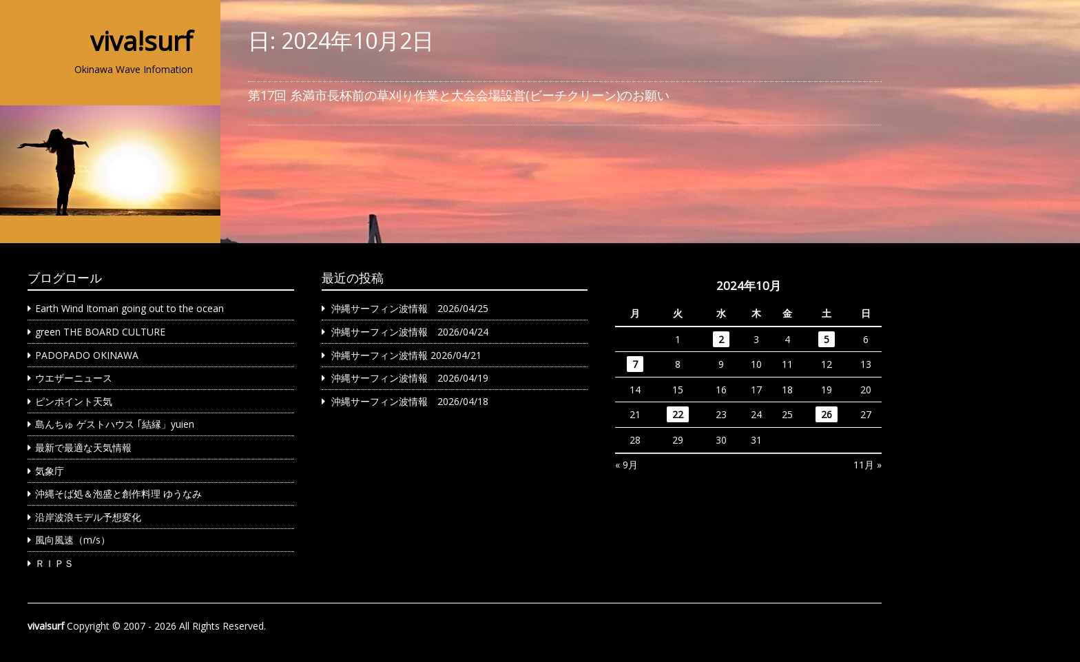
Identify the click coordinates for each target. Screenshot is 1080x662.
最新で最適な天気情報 (83, 447)
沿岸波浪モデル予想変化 (88, 517)
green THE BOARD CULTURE (100, 331)
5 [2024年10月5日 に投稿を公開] (826, 339)
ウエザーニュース (73, 377)
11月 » (867, 464)
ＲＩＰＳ (54, 563)
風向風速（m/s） (72, 539)
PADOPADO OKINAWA (86, 355)
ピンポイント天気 (73, 401)
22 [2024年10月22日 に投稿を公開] (677, 414)
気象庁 (49, 470)
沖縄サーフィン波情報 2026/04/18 (409, 401)
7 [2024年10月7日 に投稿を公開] (635, 364)
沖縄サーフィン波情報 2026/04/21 (406, 355)
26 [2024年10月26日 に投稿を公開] (826, 414)
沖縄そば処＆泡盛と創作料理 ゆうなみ (118, 493)
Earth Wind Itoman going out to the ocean (129, 308)
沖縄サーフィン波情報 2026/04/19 (409, 377)
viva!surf (141, 41)
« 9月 (626, 464)
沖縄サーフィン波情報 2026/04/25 (409, 308)
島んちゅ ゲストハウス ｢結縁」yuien (114, 424)
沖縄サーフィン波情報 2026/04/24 (409, 331)
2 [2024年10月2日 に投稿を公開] (721, 339)
